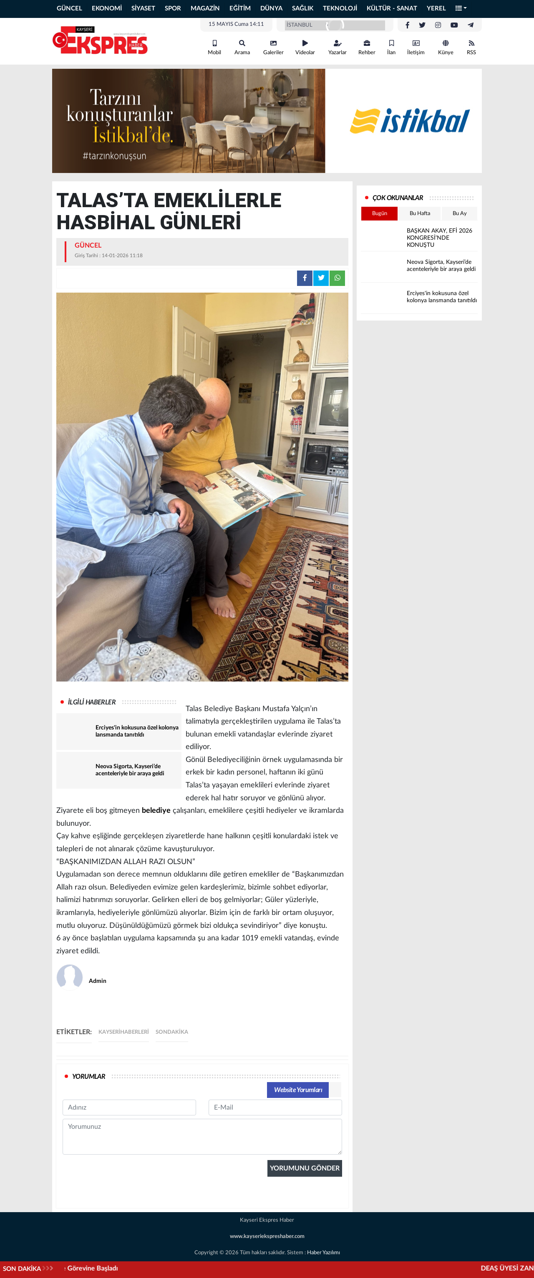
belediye (156, 810)
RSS (471, 47)
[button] (461, 9)
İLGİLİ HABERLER (92, 702)
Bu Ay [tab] (460, 213)
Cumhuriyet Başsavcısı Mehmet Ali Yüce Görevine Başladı (150, 1268)
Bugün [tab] (379, 213)
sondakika (172, 1032)
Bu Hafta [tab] (420, 213)
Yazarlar (337, 47)
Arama (242, 47)
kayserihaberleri (123, 1032)
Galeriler (273, 47)
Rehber (366, 47)
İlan (391, 47)
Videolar (305, 47)
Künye (445, 47)
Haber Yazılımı (323, 1252)
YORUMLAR (88, 1076)
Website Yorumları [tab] (298, 1090)
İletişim (416, 47)
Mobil (214, 47)
